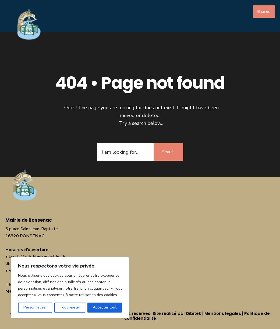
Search (168, 152)
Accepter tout (104, 307)
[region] (70, 287)
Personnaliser (35, 307)
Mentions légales (222, 313)
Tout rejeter (70, 307)
